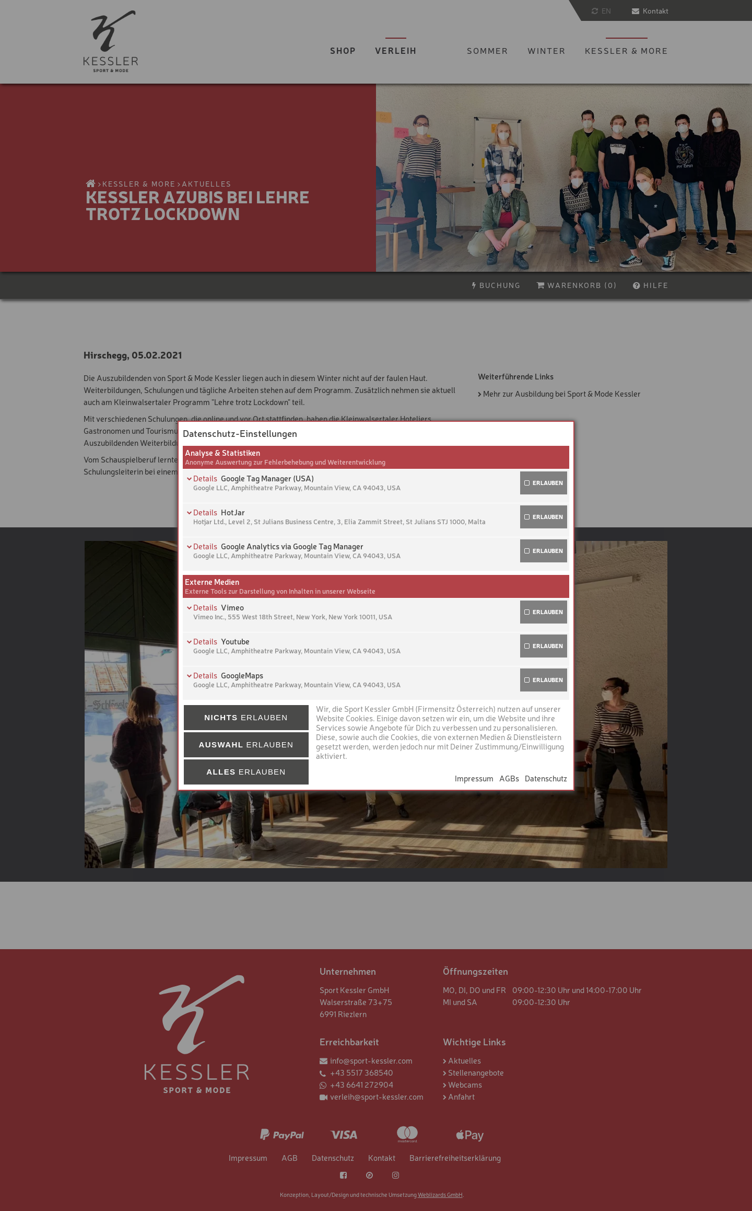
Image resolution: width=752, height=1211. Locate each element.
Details (206, 477)
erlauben (548, 483)
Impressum (474, 777)
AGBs (509, 777)
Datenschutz (546, 777)
